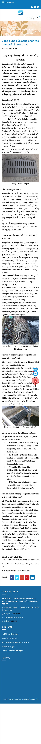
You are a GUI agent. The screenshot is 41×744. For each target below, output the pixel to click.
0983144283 (13, 621)
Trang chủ (4, 27)
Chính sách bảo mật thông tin (13, 651)
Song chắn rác (7, 104)
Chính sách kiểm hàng (10, 634)
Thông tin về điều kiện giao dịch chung (16, 642)
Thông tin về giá (8, 647)
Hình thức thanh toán (10, 638)
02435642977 (17, 614)
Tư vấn (12, 27)
